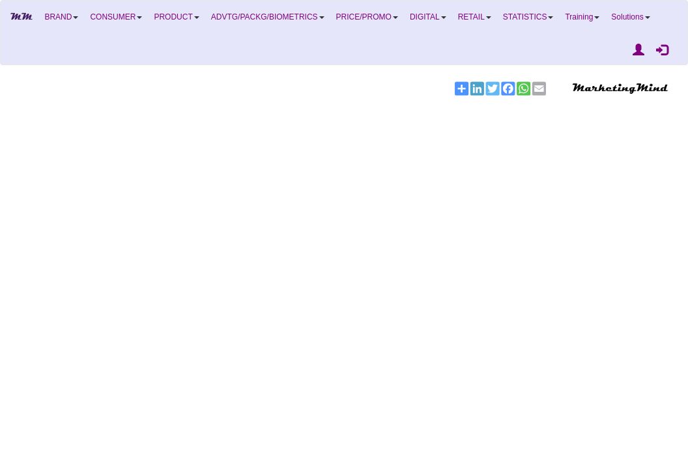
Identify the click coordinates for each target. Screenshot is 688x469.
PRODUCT (176, 16)
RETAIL (474, 16)
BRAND (61, 16)
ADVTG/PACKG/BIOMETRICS (267, 16)
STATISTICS (528, 16)
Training (582, 16)
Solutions (630, 16)
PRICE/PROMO (367, 16)
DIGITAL (428, 16)
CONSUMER (116, 16)
